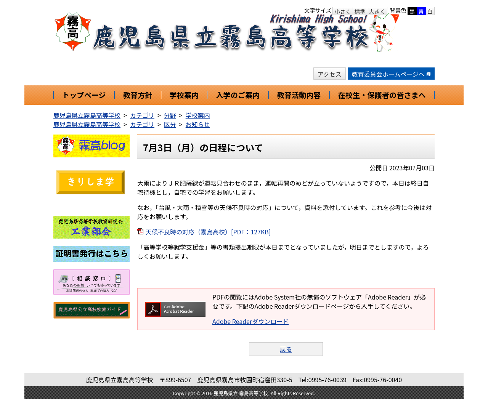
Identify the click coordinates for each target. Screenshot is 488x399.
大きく (377, 11)
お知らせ (198, 124)
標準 (360, 11)
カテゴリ (142, 115)
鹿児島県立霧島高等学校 (86, 115)
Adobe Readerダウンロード (250, 321)
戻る (286, 349)
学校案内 (198, 115)
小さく (342, 11)
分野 (170, 115)
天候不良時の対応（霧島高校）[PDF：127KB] (208, 231)
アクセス (330, 74)
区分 (170, 124)
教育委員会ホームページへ (391, 74)
